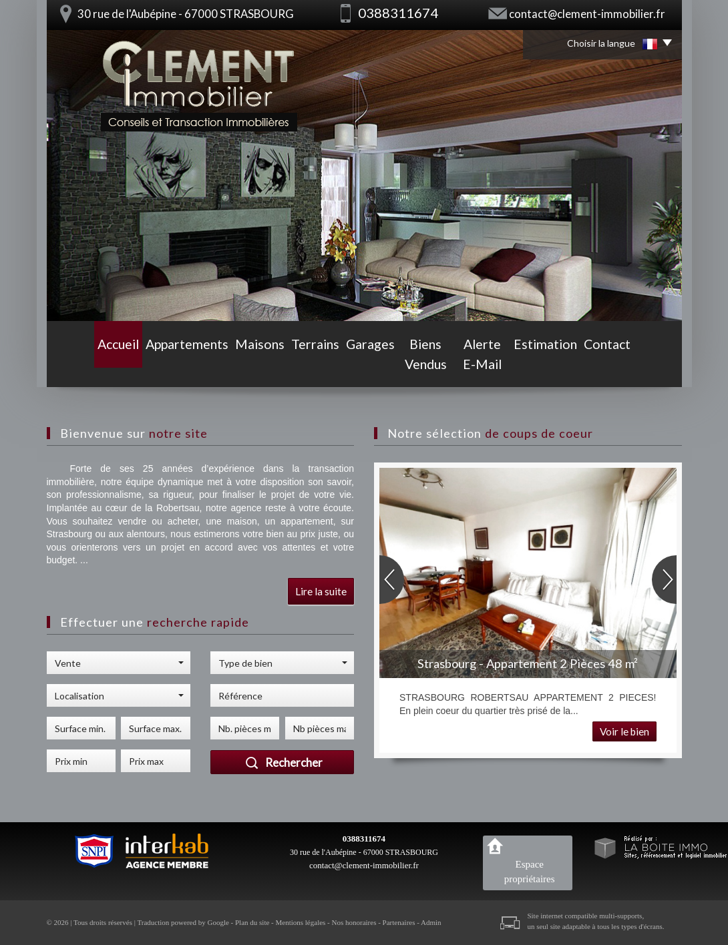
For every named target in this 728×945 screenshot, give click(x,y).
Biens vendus (420, 366)
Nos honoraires (354, 922)
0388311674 (364, 839)
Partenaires (399, 922)
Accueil (75, 366)
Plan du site (252, 922)
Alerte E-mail (505, 366)
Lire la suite (321, 591)
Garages (348, 366)
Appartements (148, 366)
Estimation (583, 366)
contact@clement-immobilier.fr (587, 14)
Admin (431, 922)
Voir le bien (624, 731)
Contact (651, 366)
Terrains (285, 366)
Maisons (223, 366)
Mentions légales (301, 922)
